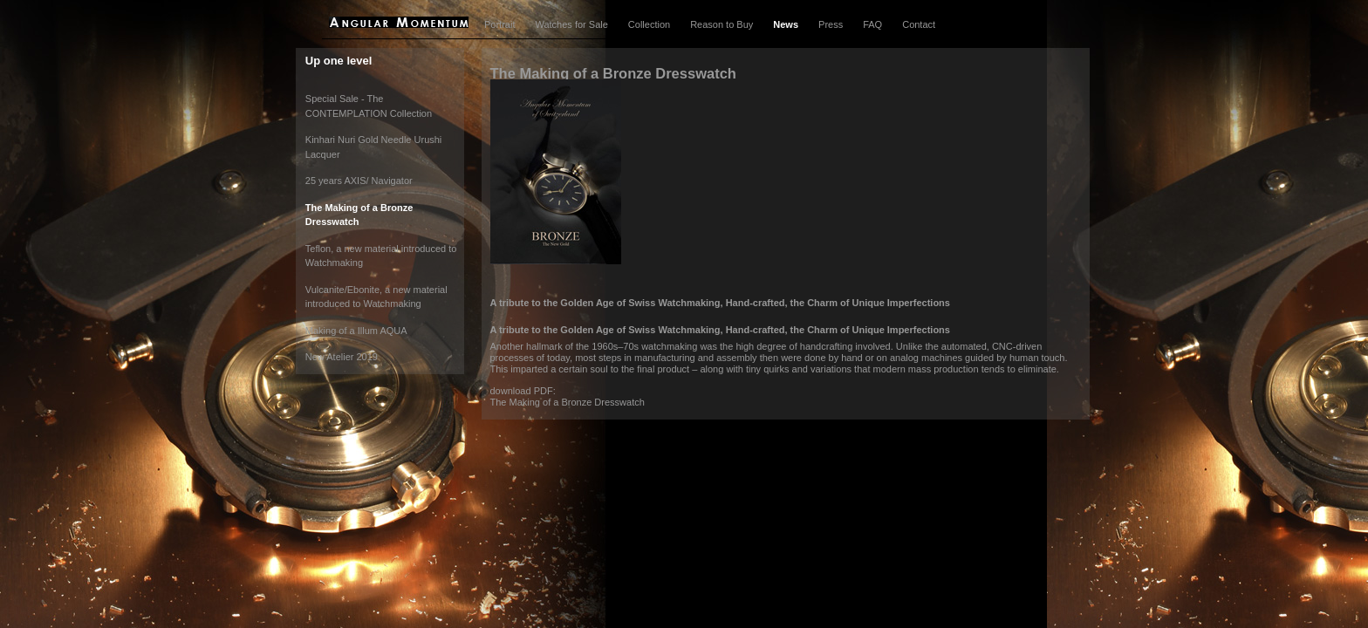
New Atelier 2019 (341, 357)
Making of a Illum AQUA (356, 330)
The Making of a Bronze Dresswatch (567, 402)
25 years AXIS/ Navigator (359, 180)
